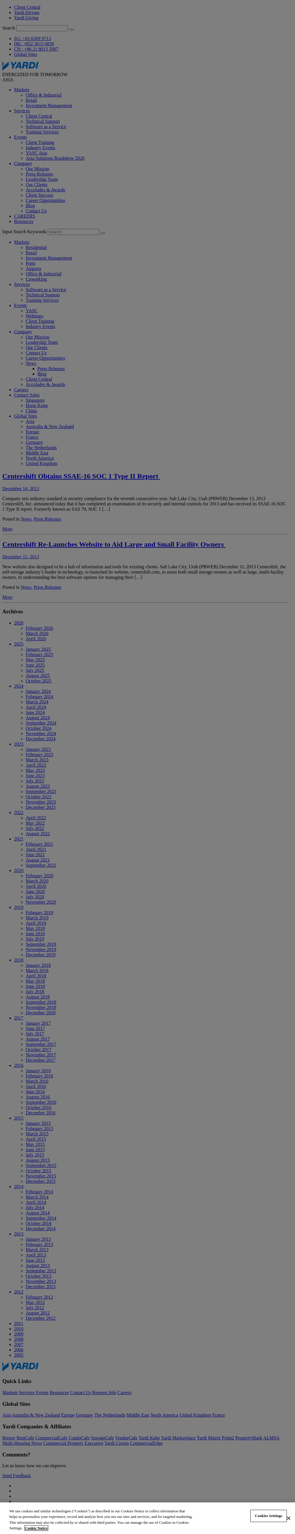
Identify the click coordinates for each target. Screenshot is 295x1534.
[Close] (288, 1518)
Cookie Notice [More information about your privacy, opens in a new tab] (36, 1528)
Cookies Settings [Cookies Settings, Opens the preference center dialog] (268, 1516)
